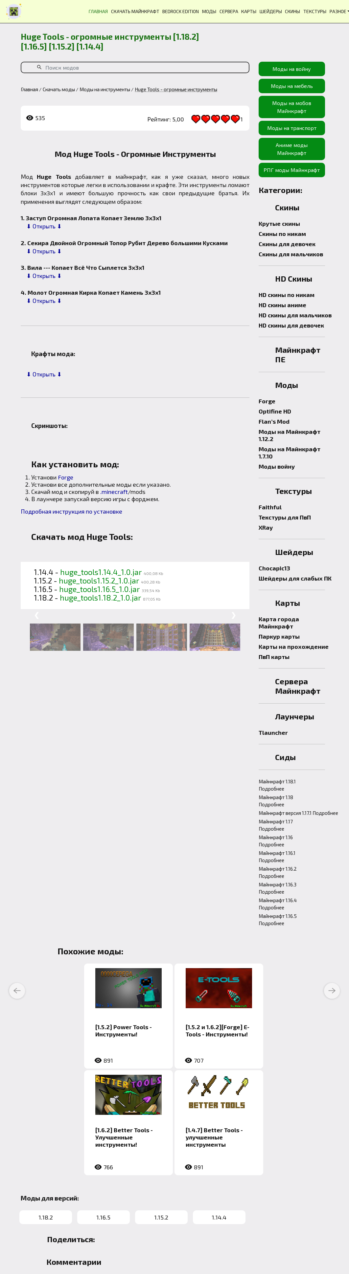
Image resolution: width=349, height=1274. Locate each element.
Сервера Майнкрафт (297, 685)
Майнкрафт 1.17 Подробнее (276, 825)
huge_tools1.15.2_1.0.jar (99, 580)
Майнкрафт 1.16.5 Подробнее (278, 919)
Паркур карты (279, 636)
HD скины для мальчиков (295, 315)
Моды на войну (291, 69)
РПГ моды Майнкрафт (292, 170)
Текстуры (293, 491)
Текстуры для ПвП (285, 517)
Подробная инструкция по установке (71, 511)
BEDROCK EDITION (180, 11)
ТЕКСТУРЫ (314, 11)
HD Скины (293, 278)
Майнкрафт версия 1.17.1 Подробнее (298, 813)
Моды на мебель (292, 86)
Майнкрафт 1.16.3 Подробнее (277, 888)
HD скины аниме (282, 304)
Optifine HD (275, 411)
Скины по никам (282, 233)
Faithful (270, 507)
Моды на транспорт (291, 128)
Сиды (285, 757)
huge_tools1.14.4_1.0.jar (101, 572)
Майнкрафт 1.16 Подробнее (276, 840)
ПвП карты (274, 656)
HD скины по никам (286, 294)
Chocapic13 (274, 568)
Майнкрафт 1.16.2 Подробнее (278, 872)
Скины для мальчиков (291, 254)
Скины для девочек (287, 243)
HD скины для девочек (291, 325)
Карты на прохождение (294, 646)
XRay (266, 527)
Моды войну (277, 466)
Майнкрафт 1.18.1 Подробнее (277, 785)
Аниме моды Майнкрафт (292, 149)
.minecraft (114, 491)
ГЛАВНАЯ (98, 11)
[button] (22, 226)
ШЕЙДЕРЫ (271, 11)
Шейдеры (294, 552)
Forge (65, 477)
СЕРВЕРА (229, 11)
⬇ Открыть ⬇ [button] (44, 226)
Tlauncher (273, 732)
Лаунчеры (294, 716)
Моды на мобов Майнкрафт (291, 107)
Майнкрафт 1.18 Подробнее (276, 800)
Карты (287, 602)
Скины (287, 207)
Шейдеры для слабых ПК (295, 578)
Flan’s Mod (274, 421)
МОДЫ (209, 11)
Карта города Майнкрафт (279, 622)
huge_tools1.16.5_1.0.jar (99, 589)
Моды (286, 385)
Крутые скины (279, 223)
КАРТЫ (248, 11)
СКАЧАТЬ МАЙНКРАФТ (135, 11)
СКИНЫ (292, 11)
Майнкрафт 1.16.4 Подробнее (278, 903)
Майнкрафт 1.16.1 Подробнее (277, 856)
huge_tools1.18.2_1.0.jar (100, 597)
